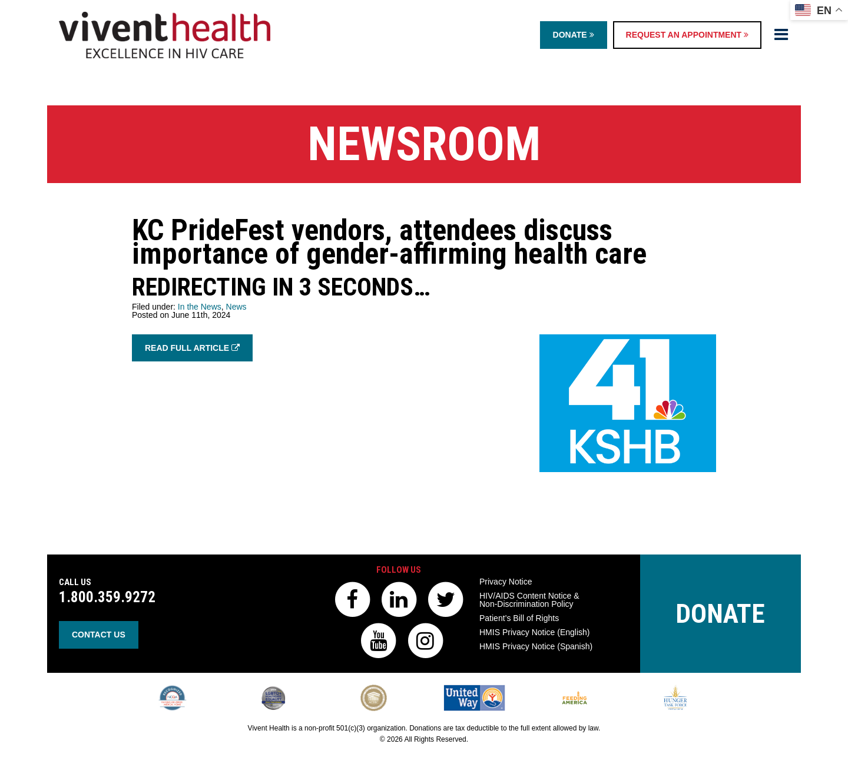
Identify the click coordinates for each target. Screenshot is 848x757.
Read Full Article (192, 348)
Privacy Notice (505, 581)
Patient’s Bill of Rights (519, 618)
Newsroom (424, 144)
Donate (573, 34)
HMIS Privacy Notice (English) (534, 632)
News (236, 306)
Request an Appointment (687, 34)
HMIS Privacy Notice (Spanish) (535, 646)
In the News (199, 306)
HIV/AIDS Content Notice (529, 600)
